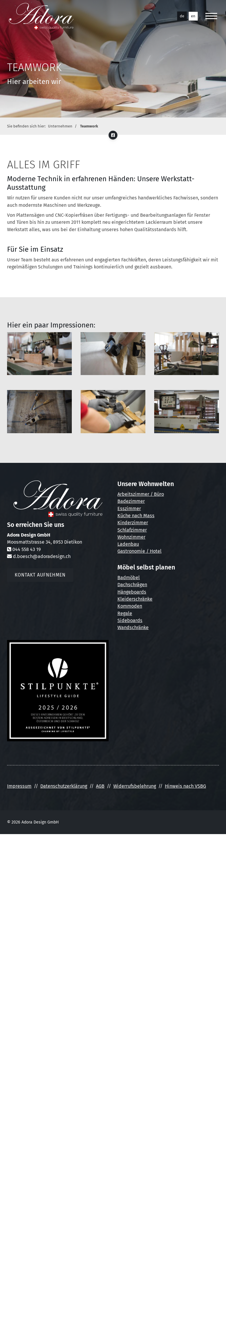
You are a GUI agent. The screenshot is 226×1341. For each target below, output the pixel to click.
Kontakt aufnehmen (40, 575)
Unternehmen (60, 126)
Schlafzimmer (132, 530)
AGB (100, 786)
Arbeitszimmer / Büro (140, 494)
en (193, 16)
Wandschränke (133, 627)
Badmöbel (128, 577)
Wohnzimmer (131, 537)
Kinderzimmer (132, 522)
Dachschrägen (132, 584)
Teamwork (89, 126)
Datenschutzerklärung (63, 786)
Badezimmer (131, 501)
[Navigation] (211, 16)
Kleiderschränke (134, 599)
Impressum (19, 786)
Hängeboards (131, 592)
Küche (124, 515)
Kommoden (129, 606)
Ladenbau (128, 544)
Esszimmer (129, 508)
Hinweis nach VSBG (185, 786)
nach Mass (142, 515)
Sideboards (129, 620)
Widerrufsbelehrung (134, 786)
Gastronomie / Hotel (139, 551)
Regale (124, 613)
